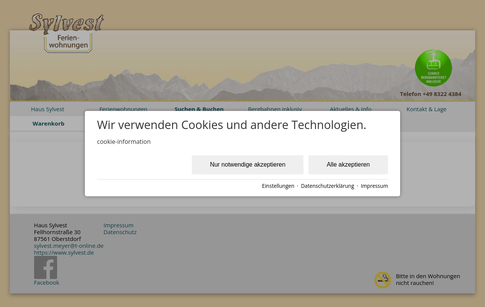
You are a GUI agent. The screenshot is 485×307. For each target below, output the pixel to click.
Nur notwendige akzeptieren (247, 164)
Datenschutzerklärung (327, 185)
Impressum (374, 185)
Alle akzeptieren (348, 164)
